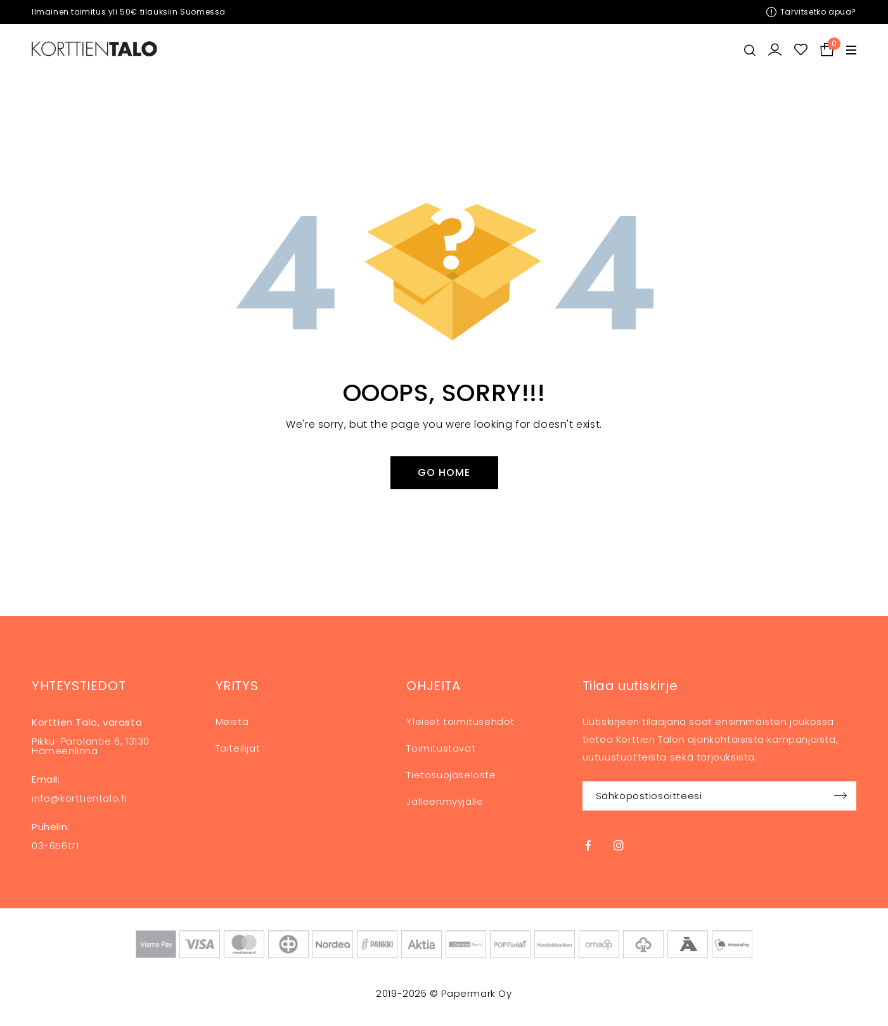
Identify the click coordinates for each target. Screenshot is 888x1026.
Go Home (444, 472)
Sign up (840, 796)
